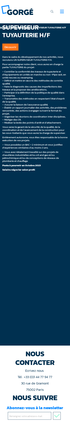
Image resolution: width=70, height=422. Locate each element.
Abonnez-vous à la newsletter (35, 412)
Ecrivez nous (35, 370)
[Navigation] (62, 11)
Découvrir (10, 47)
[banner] (17, 10)
